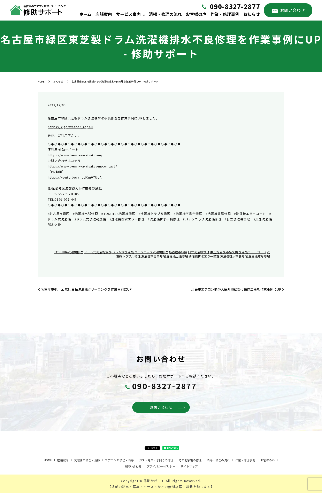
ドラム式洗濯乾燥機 (98, 252)
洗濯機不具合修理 (153, 256)
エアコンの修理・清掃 (119, 460)
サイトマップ (189, 466)
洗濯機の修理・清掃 (87, 460)
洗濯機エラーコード (252, 252)
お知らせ (251, 14)
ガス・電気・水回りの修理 (156, 460)
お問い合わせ (288, 10)
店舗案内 (103, 14)
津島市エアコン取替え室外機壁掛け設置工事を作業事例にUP (236, 289)
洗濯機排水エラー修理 (204, 256)
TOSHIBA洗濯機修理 (68, 252)
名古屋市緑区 (178, 252)
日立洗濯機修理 (198, 252)
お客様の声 (196, 14)
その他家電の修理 (190, 460)
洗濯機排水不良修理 (234, 256)
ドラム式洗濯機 (123, 252)
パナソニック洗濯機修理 (151, 252)
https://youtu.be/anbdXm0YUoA (75, 177)
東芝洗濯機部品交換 (224, 252)
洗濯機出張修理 (177, 256)
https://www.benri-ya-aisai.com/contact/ (82, 166)
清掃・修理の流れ (165, 14)
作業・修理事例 (224, 14)
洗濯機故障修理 (259, 256)
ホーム (85, 14)
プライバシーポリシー (161, 466)
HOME (41, 81)
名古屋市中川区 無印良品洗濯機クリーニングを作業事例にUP (86, 289)
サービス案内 (128, 14)
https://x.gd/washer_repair (70, 127)
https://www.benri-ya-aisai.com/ (75, 155)
